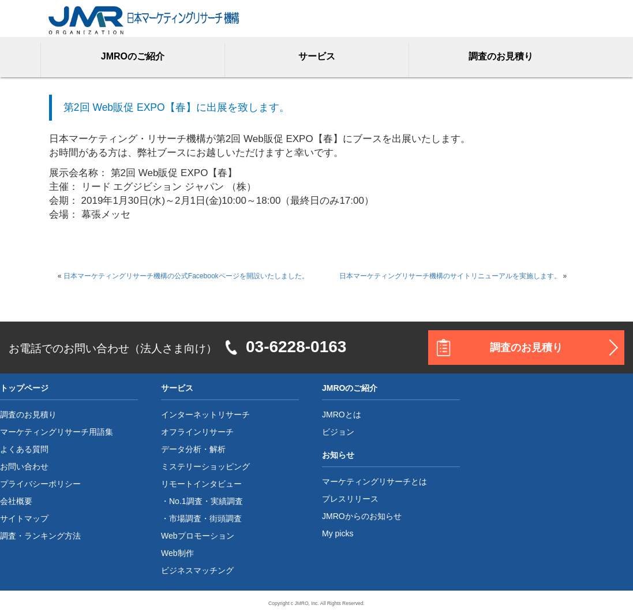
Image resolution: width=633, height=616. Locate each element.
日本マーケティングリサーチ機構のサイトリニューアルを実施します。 (450, 276)
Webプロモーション (197, 535)
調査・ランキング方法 (40, 535)
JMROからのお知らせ (362, 516)
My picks (337, 533)
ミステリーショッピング (205, 466)
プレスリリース (350, 498)
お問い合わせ (24, 466)
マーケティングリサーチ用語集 (56, 431)
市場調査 (185, 518)
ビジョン (338, 431)
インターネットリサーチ (205, 414)
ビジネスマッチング (197, 570)
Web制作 (177, 553)
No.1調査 (186, 501)
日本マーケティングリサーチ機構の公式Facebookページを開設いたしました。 (186, 276)
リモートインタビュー (201, 483)
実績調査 (227, 501)
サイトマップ (24, 518)
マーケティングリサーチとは (374, 481)
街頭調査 (225, 518)
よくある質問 (24, 449)
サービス (316, 56)
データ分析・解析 (193, 449)
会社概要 (16, 501)
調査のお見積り (501, 56)
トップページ (24, 388)
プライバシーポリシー (40, 483)
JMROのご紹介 (132, 56)
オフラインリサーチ (197, 431)
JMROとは (341, 414)
